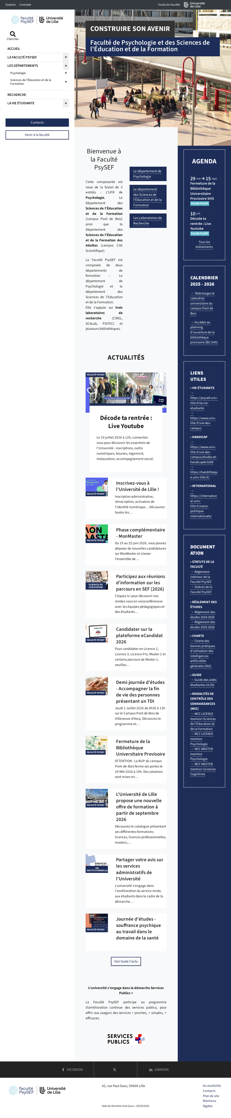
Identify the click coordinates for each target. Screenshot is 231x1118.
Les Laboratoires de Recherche (147, 220)
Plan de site (211, 1096)
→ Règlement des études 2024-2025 (202, 615)
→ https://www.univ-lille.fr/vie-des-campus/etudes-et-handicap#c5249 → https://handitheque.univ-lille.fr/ (204, 459)
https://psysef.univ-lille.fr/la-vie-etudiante (204, 402)
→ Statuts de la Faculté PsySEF (201, 589)
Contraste (25, 5)
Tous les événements (204, 245)
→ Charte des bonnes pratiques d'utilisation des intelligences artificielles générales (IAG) (202, 653)
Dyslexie (11, 5)
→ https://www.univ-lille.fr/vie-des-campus (203, 421)
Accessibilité (212, 1085)
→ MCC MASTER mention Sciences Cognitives (203, 769)
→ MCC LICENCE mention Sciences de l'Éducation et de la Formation (203, 721)
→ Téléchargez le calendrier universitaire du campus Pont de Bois (202, 303)
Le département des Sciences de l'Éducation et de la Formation (147, 197)
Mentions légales (209, 1103)
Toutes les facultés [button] (169, 5)
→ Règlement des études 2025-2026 (202, 625)
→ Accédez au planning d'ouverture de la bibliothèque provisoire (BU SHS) (204, 332)
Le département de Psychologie (147, 174)
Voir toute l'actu (126, 961)
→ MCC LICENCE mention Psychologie (201, 738)
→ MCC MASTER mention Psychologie (201, 753)
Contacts (209, 1090)
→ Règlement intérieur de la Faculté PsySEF (201, 576)
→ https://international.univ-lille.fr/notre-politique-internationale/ (203, 504)
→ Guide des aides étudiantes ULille (203, 682)
